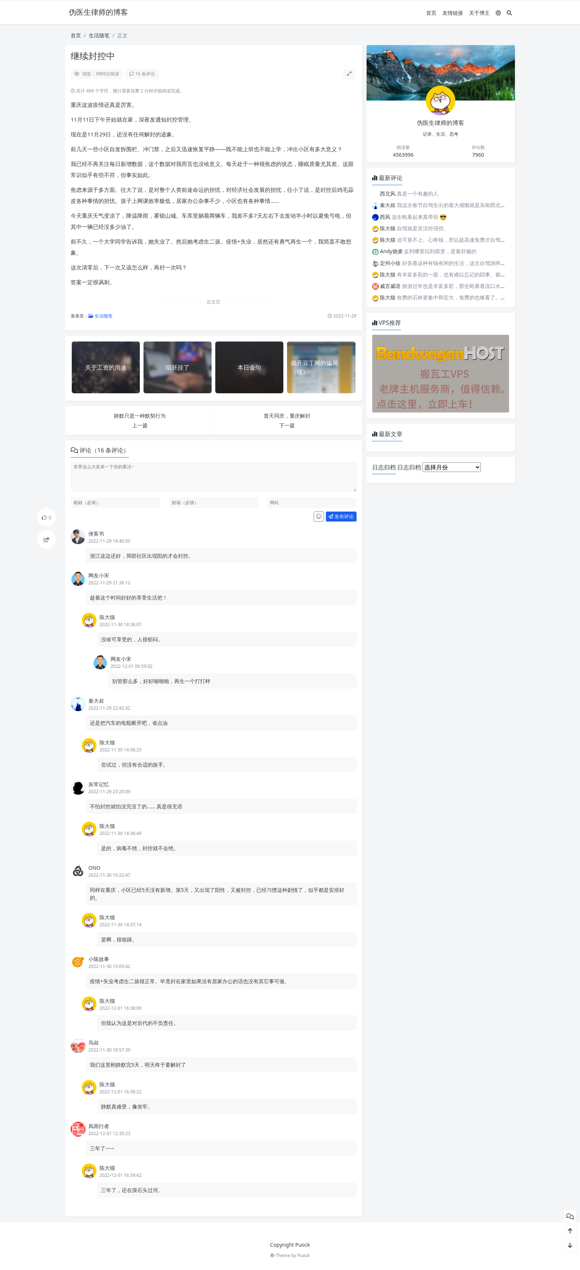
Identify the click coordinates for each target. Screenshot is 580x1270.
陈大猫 (107, 617)
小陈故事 (98, 958)
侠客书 (96, 533)
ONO (94, 867)
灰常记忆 (98, 784)
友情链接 (452, 12)
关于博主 (479, 12)
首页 (431, 12)
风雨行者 (98, 1126)
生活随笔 (99, 35)
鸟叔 (93, 1042)
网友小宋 (98, 575)
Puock (303, 1255)
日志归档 (409, 467)
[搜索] (509, 13)
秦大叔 (96, 700)
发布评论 (341, 516)
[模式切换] (498, 13)
